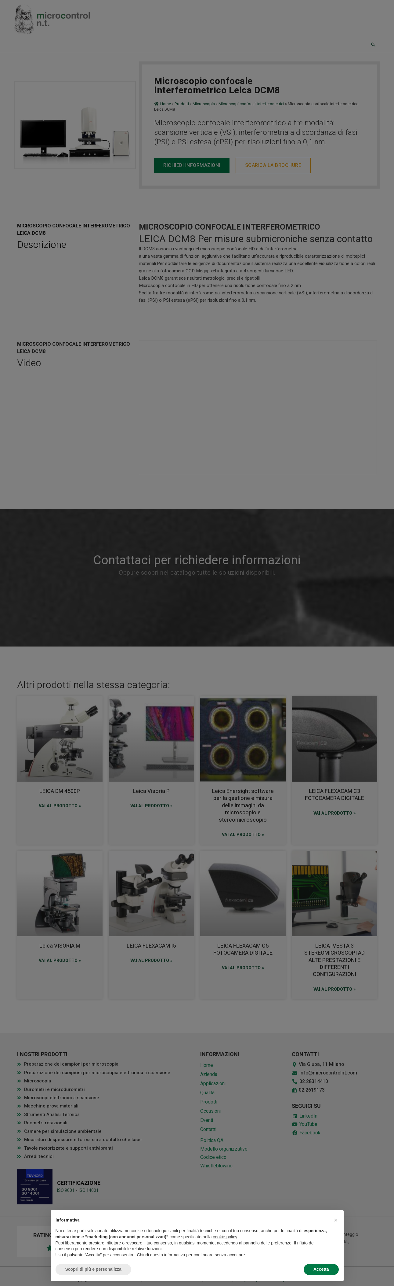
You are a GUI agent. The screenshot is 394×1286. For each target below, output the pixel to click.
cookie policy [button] (225, 1236)
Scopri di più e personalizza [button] (93, 1269)
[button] (336, 1220)
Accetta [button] (321, 1269)
